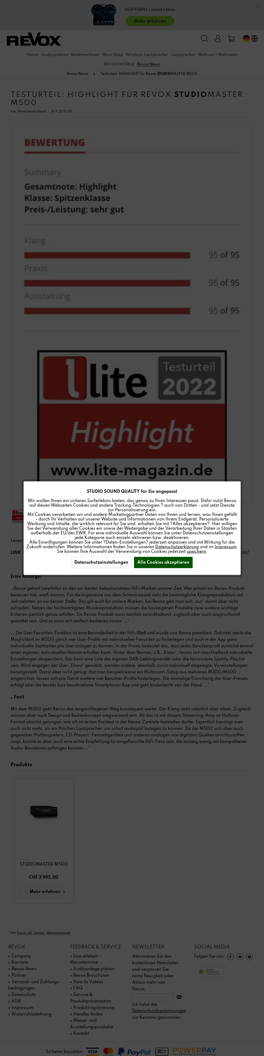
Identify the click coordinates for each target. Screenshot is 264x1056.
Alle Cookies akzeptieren (163, 562)
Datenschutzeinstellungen (101, 562)
